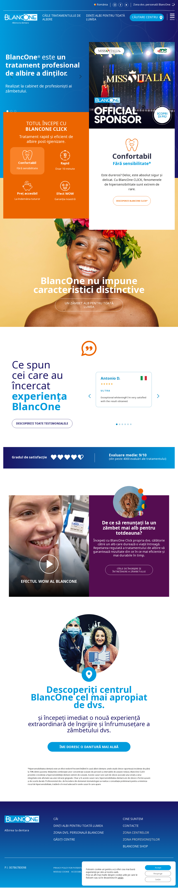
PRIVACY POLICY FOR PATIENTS (67, 868)
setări (123, 876)
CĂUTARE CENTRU (145, 17)
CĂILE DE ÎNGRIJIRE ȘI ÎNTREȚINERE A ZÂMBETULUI (129, 570)
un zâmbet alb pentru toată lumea (89, 304)
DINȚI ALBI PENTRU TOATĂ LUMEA (105, 17)
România (102, 4)
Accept (156, 865)
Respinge (156, 872)
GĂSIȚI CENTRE (64, 840)
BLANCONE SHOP (135, 847)
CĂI (55, 819)
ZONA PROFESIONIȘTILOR (141, 840)
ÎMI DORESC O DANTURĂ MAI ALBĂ (89, 746)
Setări (156, 879)
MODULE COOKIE (61, 872)
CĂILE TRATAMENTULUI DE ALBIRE (61, 17)
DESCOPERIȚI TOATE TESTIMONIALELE (42, 424)
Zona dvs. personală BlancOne (151, 4)
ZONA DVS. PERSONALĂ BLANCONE (79, 833)
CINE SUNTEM (133, 819)
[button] (117, 424)
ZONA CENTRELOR (136, 833)
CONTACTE (131, 826)
